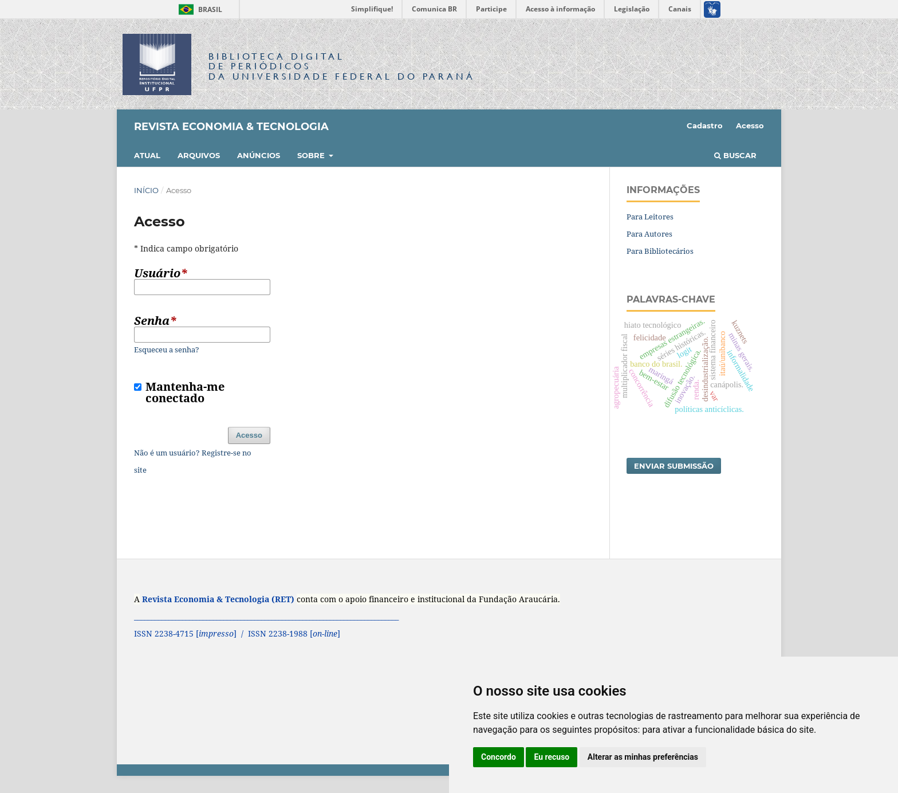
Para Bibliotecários (660, 251)
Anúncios (258, 155)
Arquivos (199, 155)
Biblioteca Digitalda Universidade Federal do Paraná (341, 66)
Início (146, 190)
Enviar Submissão (674, 465)
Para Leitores (650, 216)
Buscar (735, 155)
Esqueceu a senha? (166, 349)
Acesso (750, 125)
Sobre (312, 155)
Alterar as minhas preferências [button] (643, 756)
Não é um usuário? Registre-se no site (192, 461)
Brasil (198, 9)
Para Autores (649, 234)
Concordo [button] (498, 756)
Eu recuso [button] (551, 756)
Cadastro (705, 125)
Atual (147, 155)
